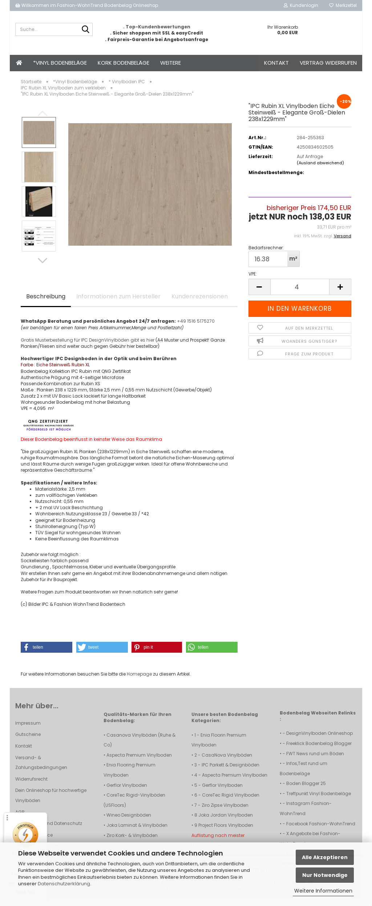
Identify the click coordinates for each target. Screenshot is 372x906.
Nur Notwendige (325, 875)
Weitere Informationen (323, 890)
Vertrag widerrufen (328, 63)
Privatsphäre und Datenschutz (48, 828)
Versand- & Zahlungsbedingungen (41, 768)
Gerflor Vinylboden (126, 790)
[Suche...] (86, 29)
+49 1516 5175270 (196, 326)
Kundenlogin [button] (301, 5)
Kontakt (276, 63)
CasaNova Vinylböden (227, 760)
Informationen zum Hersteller (118, 301)
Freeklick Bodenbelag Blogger (319, 748)
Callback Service (34, 840)
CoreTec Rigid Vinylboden (230, 800)
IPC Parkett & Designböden (230, 770)
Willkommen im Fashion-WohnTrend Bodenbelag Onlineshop (86, 5)
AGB (20, 817)
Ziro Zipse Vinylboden (225, 810)
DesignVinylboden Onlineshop (319, 738)
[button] (42, 266)
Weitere (170, 63)
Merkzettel (343, 5)
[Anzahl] (299, 292)
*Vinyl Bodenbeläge (60, 63)
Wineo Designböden (128, 820)
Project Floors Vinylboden (225, 830)
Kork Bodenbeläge (123, 63)
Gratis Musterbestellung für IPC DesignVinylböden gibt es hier (87, 345)
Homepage (139, 679)
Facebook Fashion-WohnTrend (320, 829)
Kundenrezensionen (199, 301)
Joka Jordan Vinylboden (225, 820)
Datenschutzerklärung (64, 883)
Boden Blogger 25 (306, 788)
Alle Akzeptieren (325, 857)
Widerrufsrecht (31, 784)
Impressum (28, 728)
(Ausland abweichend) (320, 168)
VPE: (252, 279)
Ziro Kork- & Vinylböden (132, 840)
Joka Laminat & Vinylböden (136, 830)
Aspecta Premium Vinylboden (139, 760)
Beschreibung (45, 301)
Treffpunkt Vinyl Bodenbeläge (318, 799)
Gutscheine (28, 739)
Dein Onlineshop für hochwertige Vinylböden (50, 800)
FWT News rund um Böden (315, 759)
